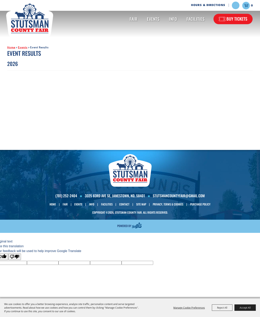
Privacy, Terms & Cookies (168, 204)
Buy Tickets (236, 19)
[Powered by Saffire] (137, 225)
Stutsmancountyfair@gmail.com (179, 195)
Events (153, 19)
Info (173, 19)
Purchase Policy (200, 204)
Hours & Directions (208, 5)
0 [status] (252, 5)
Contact (124, 204)
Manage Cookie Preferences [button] (189, 307)
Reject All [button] (222, 307)
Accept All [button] (245, 307)
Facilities (195, 19)
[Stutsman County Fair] (29, 19)
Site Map (141, 204)
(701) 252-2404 (66, 195)
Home (11, 47)
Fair (133, 19)
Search (235, 5)
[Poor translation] (14, 256)
